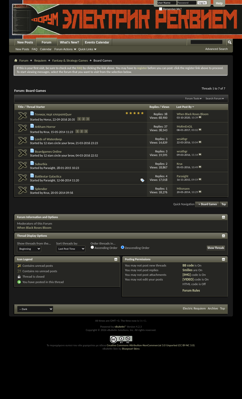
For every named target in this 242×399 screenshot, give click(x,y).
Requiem (40, 60)
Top (224, 204)
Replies (154, 107)
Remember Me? (170, 9)
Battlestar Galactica (48, 176)
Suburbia (41, 164)
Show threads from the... (34, 243)
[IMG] (186, 275)
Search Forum (214, 98)
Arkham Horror (45, 127)
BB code (188, 265)
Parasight (49, 168)
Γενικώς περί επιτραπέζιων (53, 114)
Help (219, 3)
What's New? (69, 42)
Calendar (46, 49)
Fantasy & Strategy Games (70, 60)
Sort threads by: (67, 243)
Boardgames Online (48, 151)
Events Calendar (97, 42)
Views (165, 107)
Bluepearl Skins (131, 348)
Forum (46, 42)
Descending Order (135, 248)
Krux (46, 132)
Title (21, 107)
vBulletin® (120, 326)
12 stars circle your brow (59, 143)
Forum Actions (63, 49)
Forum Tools (192, 98)
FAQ (35, 49)
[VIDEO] (188, 279)
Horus (47, 119)
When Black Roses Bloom (34, 228)
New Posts (25, 42)
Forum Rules (191, 290)
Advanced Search (216, 48)
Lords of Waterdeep (48, 139)
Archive (213, 308)
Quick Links (85, 49)
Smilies (187, 270)
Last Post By (185, 107)
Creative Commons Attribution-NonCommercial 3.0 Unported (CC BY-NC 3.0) (150, 345)
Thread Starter (35, 107)
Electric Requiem (194, 308)
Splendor (41, 189)
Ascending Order (104, 248)
